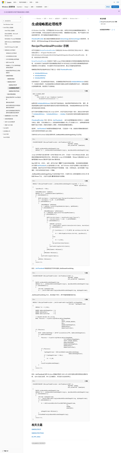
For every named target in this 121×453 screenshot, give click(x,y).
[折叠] (20, 17)
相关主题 (103, 24)
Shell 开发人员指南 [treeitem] (10, 30)
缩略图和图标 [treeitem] (10, 79)
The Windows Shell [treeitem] (8, 24)
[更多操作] (87, 18)
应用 (45, 18)
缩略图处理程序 (36, 429)
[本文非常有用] (112, 30)
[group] (60, 224)
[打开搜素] (114, 2)
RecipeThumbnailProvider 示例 (109, 21)
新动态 (108, 7)
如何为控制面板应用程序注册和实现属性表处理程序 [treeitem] (13, 111)
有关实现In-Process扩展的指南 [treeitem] (13, 39)
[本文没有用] (114, 30)
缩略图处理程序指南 (38, 433)
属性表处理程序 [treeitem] (10, 102)
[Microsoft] (3, 2)
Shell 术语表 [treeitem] (6, 137)
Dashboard (115, 7)
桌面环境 (65, 18)
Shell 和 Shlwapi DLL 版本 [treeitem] (11, 47)
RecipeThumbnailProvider (47, 50)
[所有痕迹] (33, 18)
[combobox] (11, 20)
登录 (118, 2)
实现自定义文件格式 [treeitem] (11, 53)
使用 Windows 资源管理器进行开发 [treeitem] (13, 43)
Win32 (50, 18)
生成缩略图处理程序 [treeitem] (14, 88)
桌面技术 (57, 18)
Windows (38, 18)
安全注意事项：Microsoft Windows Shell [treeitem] (11, 35)
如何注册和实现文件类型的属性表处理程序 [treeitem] (13, 106)
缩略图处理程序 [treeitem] (13, 85)
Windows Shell (73, 18)
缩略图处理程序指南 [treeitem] (14, 91)
